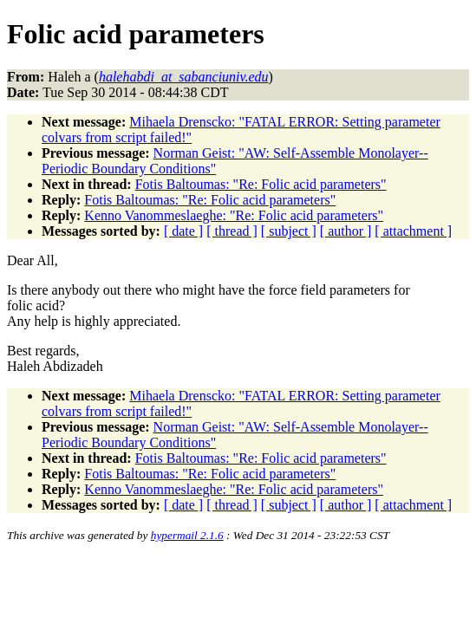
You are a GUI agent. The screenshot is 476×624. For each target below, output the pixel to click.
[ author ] (346, 231)
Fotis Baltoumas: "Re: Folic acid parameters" (261, 184)
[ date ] (183, 231)
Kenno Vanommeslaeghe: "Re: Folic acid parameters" (233, 215)
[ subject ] (288, 231)
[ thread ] (232, 231)
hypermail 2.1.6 (187, 535)
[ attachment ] (413, 231)
